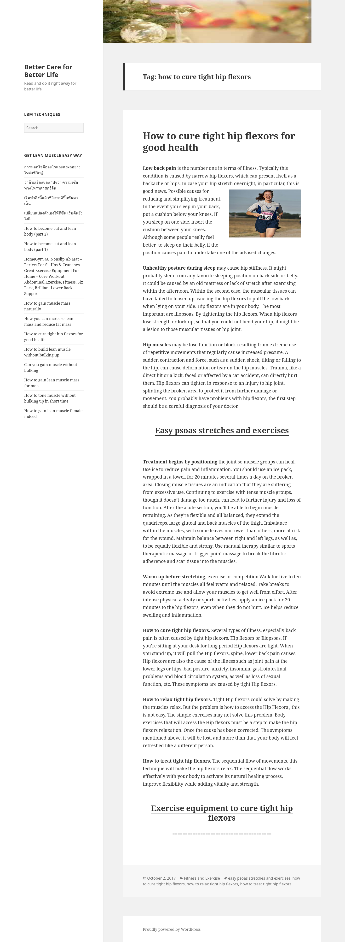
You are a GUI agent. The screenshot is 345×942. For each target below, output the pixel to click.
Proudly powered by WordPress (172, 929)
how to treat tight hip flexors (265, 884)
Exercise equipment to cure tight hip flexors (222, 813)
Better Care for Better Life (48, 70)
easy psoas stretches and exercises (259, 878)
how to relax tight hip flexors (212, 884)
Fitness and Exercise (202, 878)
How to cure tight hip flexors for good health (219, 141)
